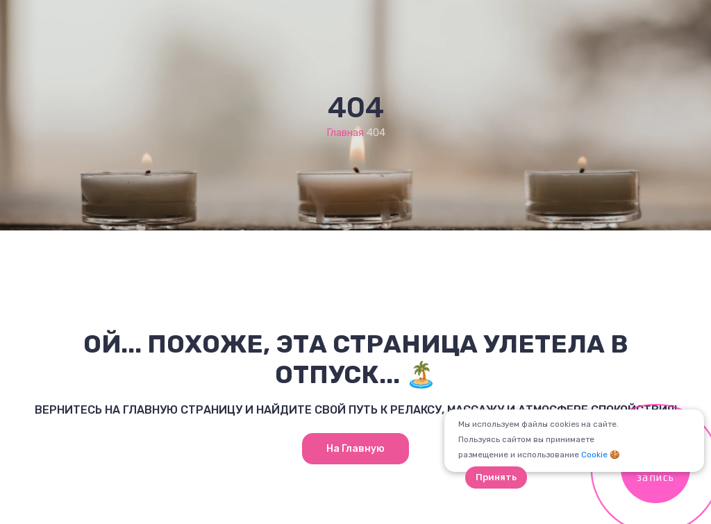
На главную (355, 449)
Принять (496, 477)
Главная (345, 132)
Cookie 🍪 (600, 454)
